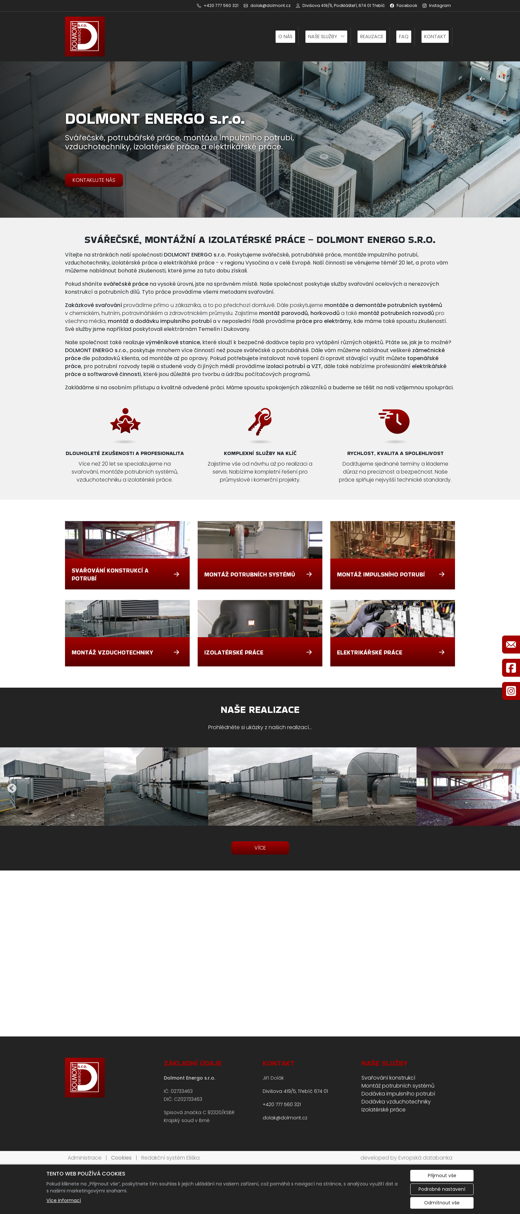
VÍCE (260, 848)
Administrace (84, 1158)
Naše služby (322, 36)
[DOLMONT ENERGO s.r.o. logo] (85, 36)
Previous (10, 786)
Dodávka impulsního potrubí (398, 1094)
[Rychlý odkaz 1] (511, 644)
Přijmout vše (442, 1175)
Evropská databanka (425, 1158)
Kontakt (435, 36)
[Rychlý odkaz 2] (511, 668)
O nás (285, 36)
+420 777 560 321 (282, 1104)
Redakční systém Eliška (170, 1158)
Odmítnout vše (442, 1202)
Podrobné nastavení (442, 1189)
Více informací (63, 1200)
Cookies (121, 1158)
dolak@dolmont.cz (285, 1117)
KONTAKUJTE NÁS (94, 180)
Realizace (371, 36)
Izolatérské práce (383, 1109)
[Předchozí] (482, 79)
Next (510, 786)
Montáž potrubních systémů (397, 1086)
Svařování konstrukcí (388, 1078)
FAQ (404, 36)
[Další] (500, 79)
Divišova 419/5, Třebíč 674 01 (295, 1091)
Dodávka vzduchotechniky (396, 1101)
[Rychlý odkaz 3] (511, 691)
